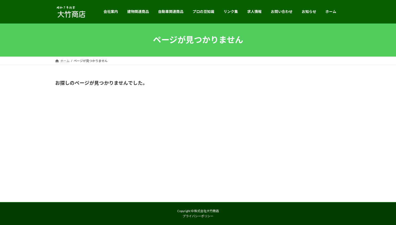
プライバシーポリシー (198, 216)
